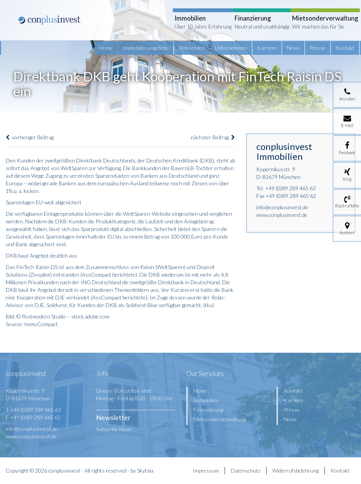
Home (106, 48)
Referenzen (192, 48)
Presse (318, 48)
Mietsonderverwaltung (219, 419)
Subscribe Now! (114, 429)
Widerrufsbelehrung (295, 470)
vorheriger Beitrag (30, 137)
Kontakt (345, 48)
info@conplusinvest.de (282, 207)
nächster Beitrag (213, 137)
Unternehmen (231, 48)
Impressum (206, 470)
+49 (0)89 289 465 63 (290, 188)
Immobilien (206, 400)
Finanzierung (208, 409)
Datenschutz (245, 470)
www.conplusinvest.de (281, 215)
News (293, 48)
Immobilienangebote (146, 48)
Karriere (267, 48)
